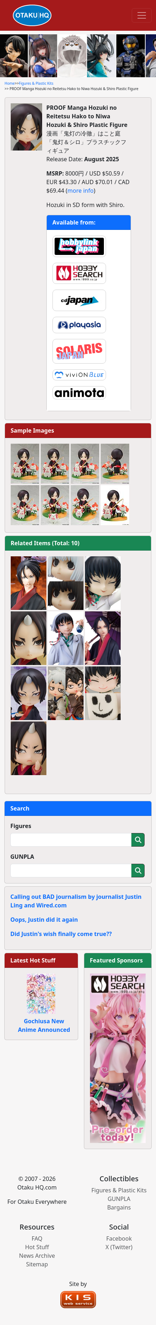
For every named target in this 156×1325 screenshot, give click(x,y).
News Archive (37, 1256)
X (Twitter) (119, 1247)
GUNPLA (22, 857)
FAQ (36, 1238)
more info (80, 190)
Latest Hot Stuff (32, 960)
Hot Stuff (37, 1247)
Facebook (119, 1238)
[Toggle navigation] (142, 15)
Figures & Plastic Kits (36, 83)
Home (10, 83)
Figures (20, 826)
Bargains (119, 1207)
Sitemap (37, 1264)
